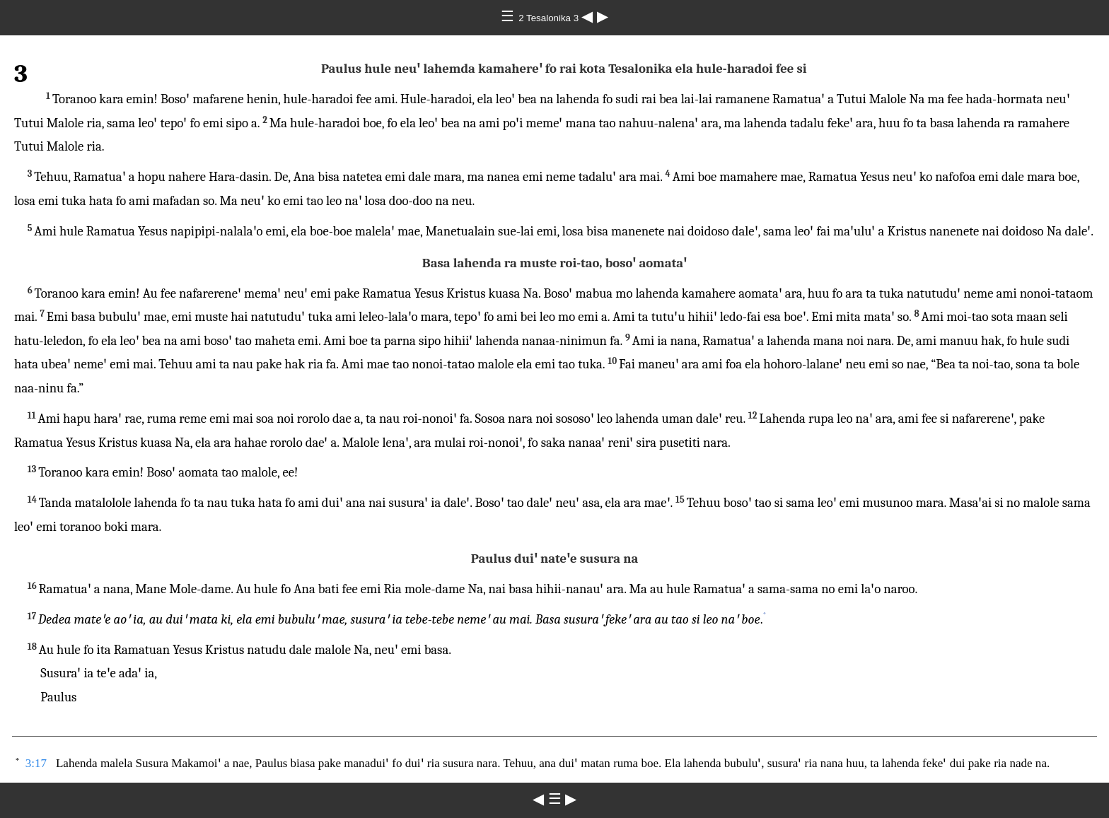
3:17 (36, 763)
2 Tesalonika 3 (549, 18)
